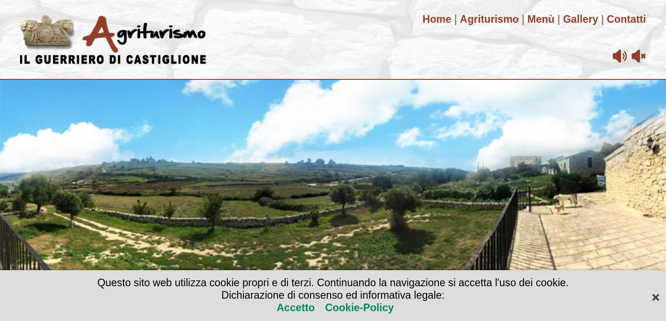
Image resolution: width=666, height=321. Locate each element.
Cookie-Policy (358, 307)
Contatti (626, 19)
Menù (540, 19)
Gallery (580, 19)
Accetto (297, 307)
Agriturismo (489, 19)
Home (437, 19)
